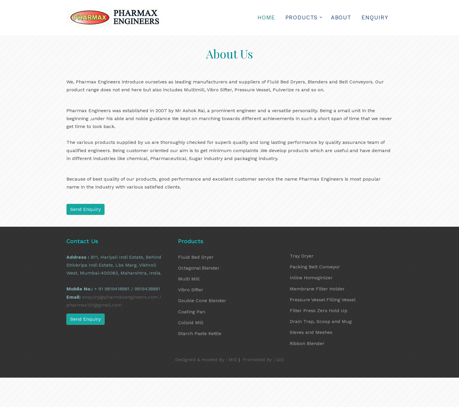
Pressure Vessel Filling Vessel (323, 299)
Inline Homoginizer (311, 277)
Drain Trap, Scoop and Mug (321, 321)
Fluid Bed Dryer (196, 257)
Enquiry (374, 17)
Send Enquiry (85, 209)
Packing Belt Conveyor (315, 267)
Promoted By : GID (263, 359)
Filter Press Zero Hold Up (318, 310)
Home (266, 17)
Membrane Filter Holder (317, 289)
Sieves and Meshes (311, 332)
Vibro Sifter (190, 289)
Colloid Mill (190, 322)
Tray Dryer (302, 256)
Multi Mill (189, 279)
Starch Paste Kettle (199, 333)
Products (301, 17)
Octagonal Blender (199, 268)
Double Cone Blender (202, 300)
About (341, 17)
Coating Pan (191, 311)
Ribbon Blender (307, 343)
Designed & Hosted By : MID (206, 359)
